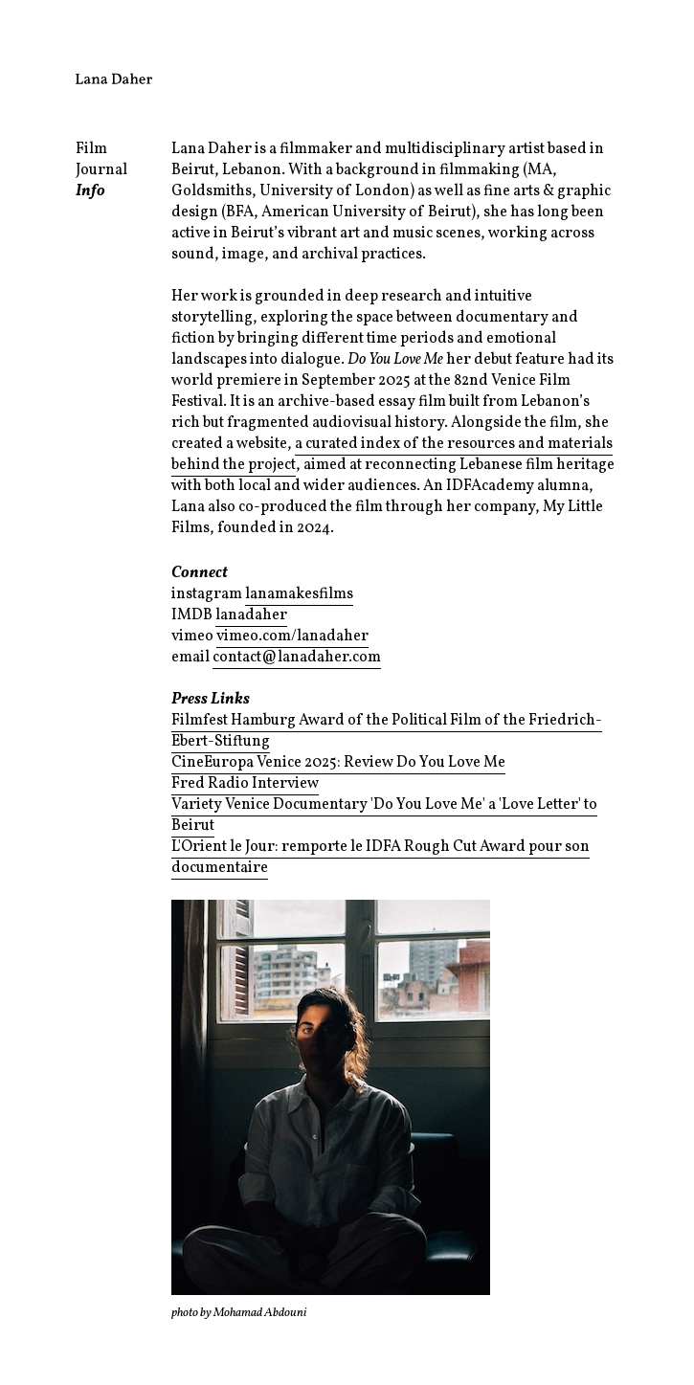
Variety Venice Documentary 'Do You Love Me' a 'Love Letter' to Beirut (384, 815)
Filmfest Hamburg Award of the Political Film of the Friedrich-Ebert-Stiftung (386, 731)
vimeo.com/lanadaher (292, 636)
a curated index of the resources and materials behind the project (392, 455)
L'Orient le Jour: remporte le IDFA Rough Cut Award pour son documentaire (380, 858)
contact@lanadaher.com (297, 657)
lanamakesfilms (299, 594)
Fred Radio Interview (245, 783)
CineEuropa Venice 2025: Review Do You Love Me (338, 762)
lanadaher (251, 615)
